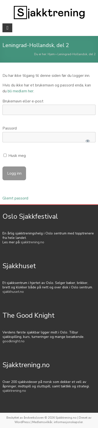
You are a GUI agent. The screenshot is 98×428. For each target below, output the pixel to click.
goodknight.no (13, 341)
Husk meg (14, 155)
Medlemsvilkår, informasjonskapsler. (58, 422)
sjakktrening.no (32, 242)
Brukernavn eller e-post (22, 101)
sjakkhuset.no (13, 291)
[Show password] (88, 141)
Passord (9, 128)
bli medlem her (20, 91)
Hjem (51, 54)
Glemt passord (15, 198)
